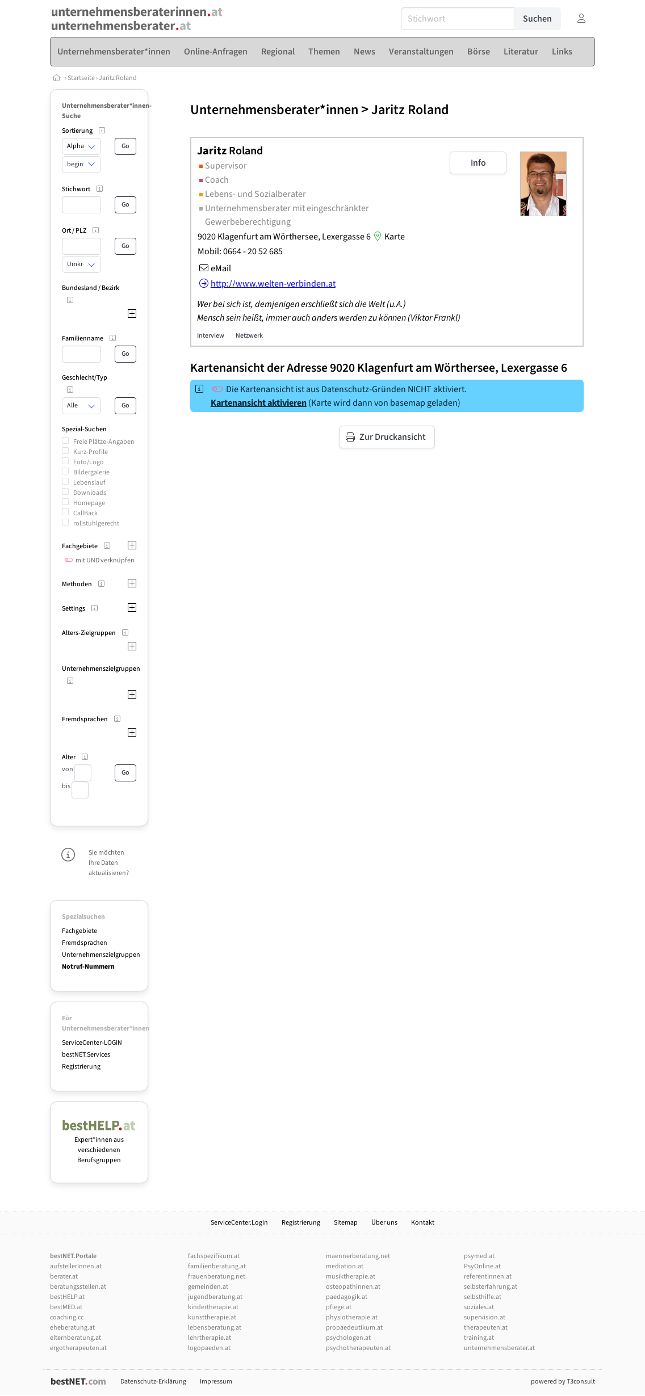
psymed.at (479, 1256)
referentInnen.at (488, 1276)
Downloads (89, 493)
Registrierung (81, 1066)
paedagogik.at (346, 1297)
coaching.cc (66, 1317)
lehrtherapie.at (209, 1338)
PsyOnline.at (482, 1266)
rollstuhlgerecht (96, 523)
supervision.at (484, 1317)
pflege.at (338, 1307)
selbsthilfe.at (482, 1297)
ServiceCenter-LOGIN (92, 1043)
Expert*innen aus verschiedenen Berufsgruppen (99, 1145)
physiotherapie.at (352, 1317)
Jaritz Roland (118, 78)
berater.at (64, 1276)
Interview (210, 335)
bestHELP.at (67, 1297)
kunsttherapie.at (212, 1317)
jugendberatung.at (215, 1297)
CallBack (85, 513)
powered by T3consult (563, 1381)
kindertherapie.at (213, 1307)
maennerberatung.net (358, 1256)
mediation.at (344, 1266)
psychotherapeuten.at (358, 1348)
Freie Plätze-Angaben (104, 442)
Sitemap (346, 1222)
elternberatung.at (75, 1338)
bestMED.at (66, 1307)
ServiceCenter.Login (239, 1222)
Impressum (216, 1381)
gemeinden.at (208, 1287)
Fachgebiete (79, 931)
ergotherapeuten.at (78, 1348)
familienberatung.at (217, 1266)
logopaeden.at (209, 1348)
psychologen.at (348, 1338)
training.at (479, 1338)
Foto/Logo (88, 462)
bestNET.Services (86, 1054)
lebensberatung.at (214, 1327)
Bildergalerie (91, 472)
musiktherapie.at (350, 1276)
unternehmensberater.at (499, 1348)
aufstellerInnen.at (76, 1266)
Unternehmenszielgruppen (101, 955)
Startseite (82, 78)
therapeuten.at (486, 1327)
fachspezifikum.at (214, 1256)
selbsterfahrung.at (490, 1287)
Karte (388, 236)
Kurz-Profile (90, 452)
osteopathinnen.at (353, 1287)
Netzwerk (249, 335)
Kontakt (422, 1222)
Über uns (384, 1222)
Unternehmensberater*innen (274, 110)
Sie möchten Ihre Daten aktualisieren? (109, 863)
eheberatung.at (72, 1327)
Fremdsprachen (84, 943)
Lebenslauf (89, 482)
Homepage (89, 503)
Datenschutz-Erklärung (153, 1381)
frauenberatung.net (216, 1276)
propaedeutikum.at (354, 1327)
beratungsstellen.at (78, 1287)
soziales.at (479, 1307)
